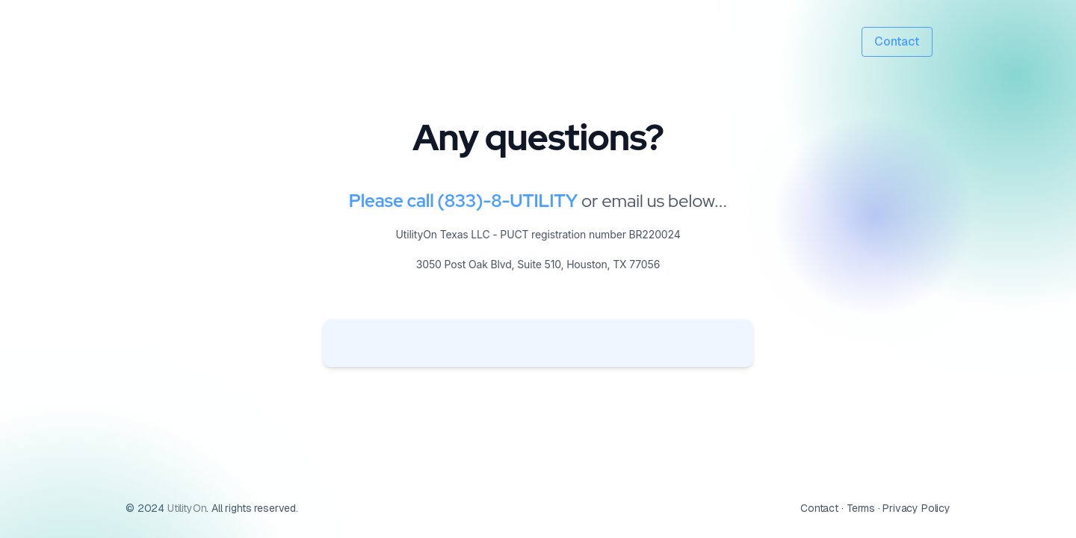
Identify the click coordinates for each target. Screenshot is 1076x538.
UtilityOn (185, 508)
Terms (861, 508)
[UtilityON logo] (203, 42)
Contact (897, 41)
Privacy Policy (916, 508)
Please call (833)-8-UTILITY (463, 200)
